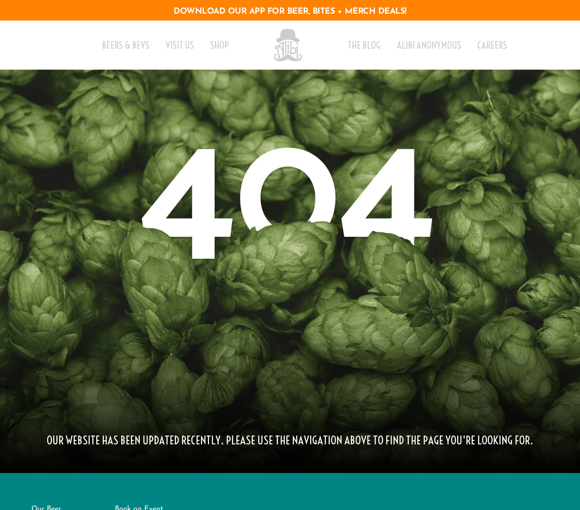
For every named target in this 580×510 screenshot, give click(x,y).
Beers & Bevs (125, 45)
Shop (219, 45)
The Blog (364, 45)
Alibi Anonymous (429, 45)
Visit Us (180, 45)
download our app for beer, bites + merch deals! (290, 11)
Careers (492, 45)
